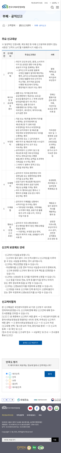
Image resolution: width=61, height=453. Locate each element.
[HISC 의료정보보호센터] (40, 400)
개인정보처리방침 (37, 3)
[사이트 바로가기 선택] (26, 440)
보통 (14, 380)
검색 (52, 7)
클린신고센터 (25, 25)
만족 (14, 377)
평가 (50, 373)
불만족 (15, 383)
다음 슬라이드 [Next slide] (9, 399)
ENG (46, 3)
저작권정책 (20, 415)
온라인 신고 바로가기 (30, 342)
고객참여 (11, 25)
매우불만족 (16, 387)
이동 (54, 440)
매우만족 (16, 373)
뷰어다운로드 (31, 415)
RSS (40, 415)
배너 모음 (12, 399)
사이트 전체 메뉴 (57, 7)
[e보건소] (23, 400)
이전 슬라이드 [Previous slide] (3, 399)
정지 (6, 399)
